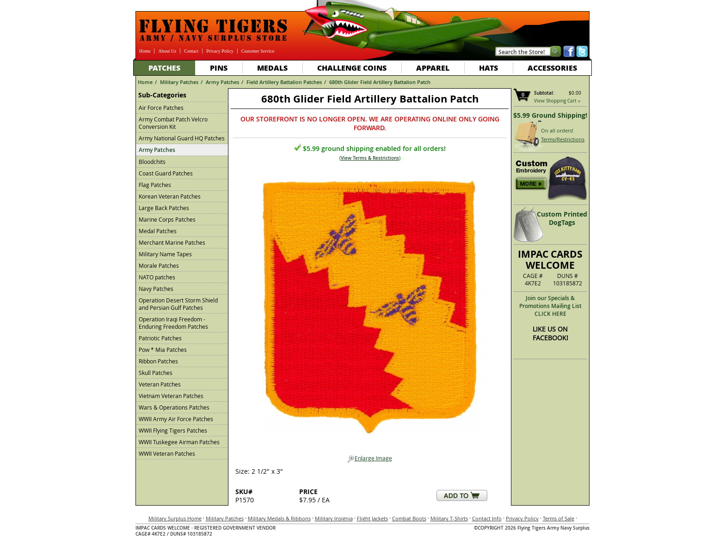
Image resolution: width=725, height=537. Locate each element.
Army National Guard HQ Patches (182, 138)
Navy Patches (156, 288)
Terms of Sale (558, 518)
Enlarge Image (369, 458)
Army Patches (222, 81)
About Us (167, 51)
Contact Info (487, 518)
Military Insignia (334, 518)
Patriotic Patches (160, 338)
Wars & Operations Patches (174, 407)
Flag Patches (155, 184)
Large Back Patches (164, 207)
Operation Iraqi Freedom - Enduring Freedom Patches (173, 322)
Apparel (432, 67)
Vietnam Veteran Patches (171, 395)
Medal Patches (158, 231)
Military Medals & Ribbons (279, 518)
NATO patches (157, 277)
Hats (488, 67)
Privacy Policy (219, 51)
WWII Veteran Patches (167, 453)
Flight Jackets (372, 518)
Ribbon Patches (158, 361)
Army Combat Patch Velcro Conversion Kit (173, 122)
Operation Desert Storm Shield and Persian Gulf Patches (178, 303)
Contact (191, 51)
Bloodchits (152, 161)
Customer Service (257, 51)
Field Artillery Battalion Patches (284, 81)
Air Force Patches (161, 107)
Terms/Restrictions (562, 139)
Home (144, 51)
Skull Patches (155, 372)
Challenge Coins (352, 67)
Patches (164, 67)
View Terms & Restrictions (370, 158)
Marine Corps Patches (167, 219)
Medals (272, 67)
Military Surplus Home (175, 518)
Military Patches (179, 81)
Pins (218, 67)
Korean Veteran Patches (170, 196)
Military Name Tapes (165, 254)
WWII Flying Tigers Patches (173, 430)
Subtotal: (544, 93)
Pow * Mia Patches (163, 349)
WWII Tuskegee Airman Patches (179, 442)
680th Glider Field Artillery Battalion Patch (379, 81)
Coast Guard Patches (166, 173)
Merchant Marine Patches (172, 242)
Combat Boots (409, 518)
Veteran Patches (160, 384)
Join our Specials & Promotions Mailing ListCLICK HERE (550, 306)
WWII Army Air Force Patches (176, 418)
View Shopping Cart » (557, 101)
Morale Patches (159, 265)
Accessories (552, 67)
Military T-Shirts (449, 518)
